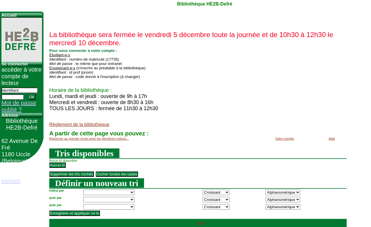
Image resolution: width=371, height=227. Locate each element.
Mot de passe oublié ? (18, 106)
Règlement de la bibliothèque (79, 124)
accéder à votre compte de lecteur (21, 76)
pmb (201, 223)
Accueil (9, 15)
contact (10, 181)
